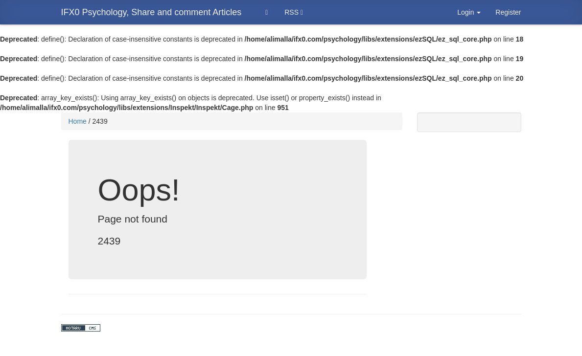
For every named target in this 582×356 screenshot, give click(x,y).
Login (469, 12)
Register (508, 12)
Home (78, 121)
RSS (293, 12)
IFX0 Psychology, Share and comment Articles (151, 12)
